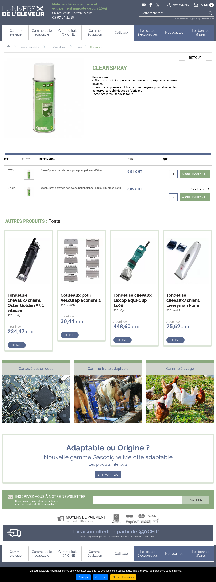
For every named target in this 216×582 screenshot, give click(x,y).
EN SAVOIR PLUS (108, 474)
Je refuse (100, 577)
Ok (210, 13)
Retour (195, 58)
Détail (16, 345)
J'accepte (83, 577)
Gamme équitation (30, 47)
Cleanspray (96, 47)
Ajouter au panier (194, 174)
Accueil (10, 46)
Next (206, 222)
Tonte (79, 47)
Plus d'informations (123, 577)
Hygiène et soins (58, 47)
